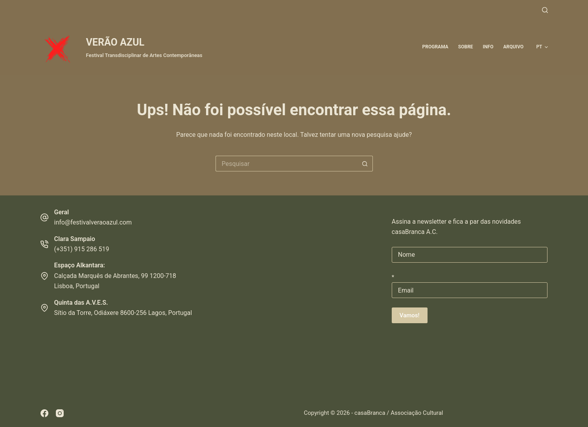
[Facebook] (44, 413)
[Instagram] (60, 413)
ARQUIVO (513, 47)
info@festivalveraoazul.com (93, 222)
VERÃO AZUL (115, 42)
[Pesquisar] (545, 10)
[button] (541, 47)
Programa (435, 47)
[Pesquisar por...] (286, 163)
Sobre (465, 47)
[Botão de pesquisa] (365, 163)
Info (488, 47)
